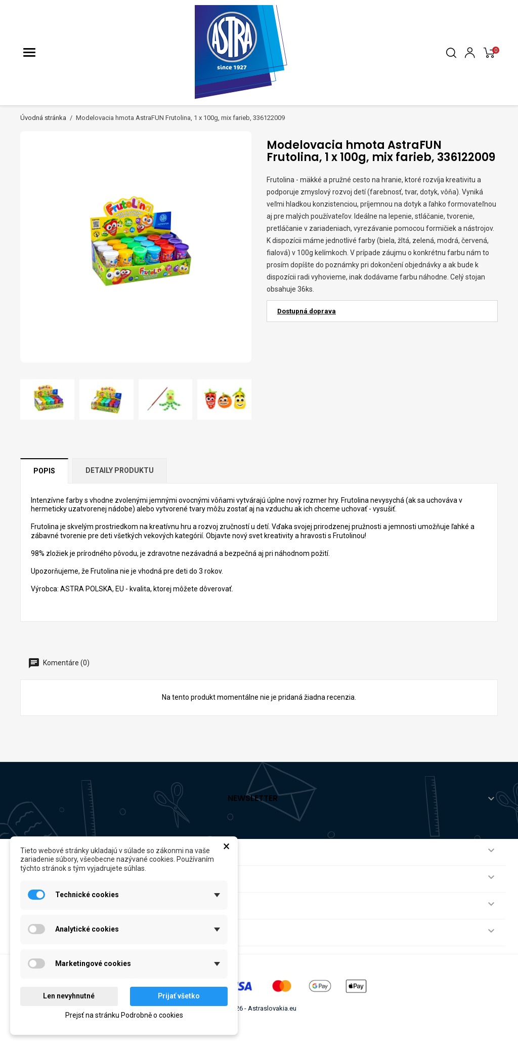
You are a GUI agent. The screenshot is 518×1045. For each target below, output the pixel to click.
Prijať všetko (179, 996)
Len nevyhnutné (69, 996)
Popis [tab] (44, 471)
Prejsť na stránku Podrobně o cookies (124, 1015)
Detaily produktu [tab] (119, 470)
